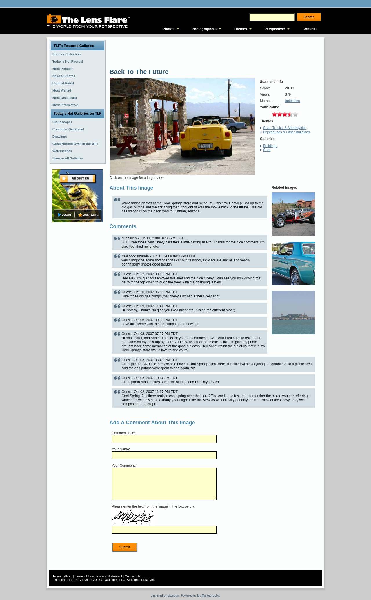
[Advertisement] (77, 315)
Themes (240, 29)
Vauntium (174, 595)
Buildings (270, 146)
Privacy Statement (109, 576)
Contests (310, 29)
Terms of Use (84, 576)
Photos (168, 29)
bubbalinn (292, 101)
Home (57, 576)
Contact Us (132, 576)
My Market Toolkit (208, 595)
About (68, 576)
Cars (266, 150)
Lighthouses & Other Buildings (286, 132)
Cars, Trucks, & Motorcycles (284, 128)
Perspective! (274, 29)
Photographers (204, 29)
